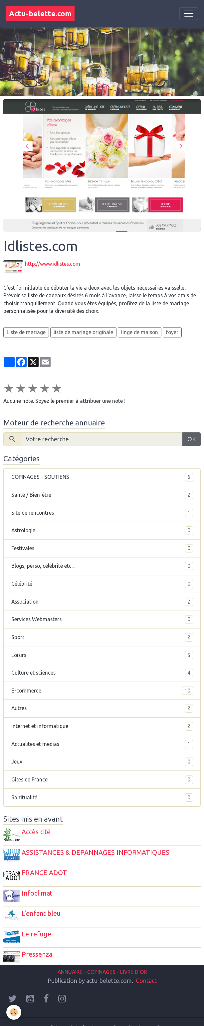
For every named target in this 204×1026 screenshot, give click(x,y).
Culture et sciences (102, 671)
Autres (102, 707)
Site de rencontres (102, 511)
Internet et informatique (102, 725)
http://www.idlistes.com (54, 264)
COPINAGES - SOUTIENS (102, 476)
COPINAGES (101, 960)
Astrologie (102, 529)
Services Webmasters (102, 618)
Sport (102, 636)
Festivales (102, 547)
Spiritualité (102, 796)
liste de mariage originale (83, 330)
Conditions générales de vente (75, 1016)
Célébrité (102, 582)
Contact (146, 968)
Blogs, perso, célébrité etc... (102, 564)
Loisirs (102, 653)
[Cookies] (14, 1012)
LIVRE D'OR (133, 960)
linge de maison (139, 330)
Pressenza (38, 944)
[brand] (40, 13)
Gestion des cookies (141, 1016)
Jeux (102, 760)
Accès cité (37, 830)
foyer (172, 330)
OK (191, 437)
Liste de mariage (26, 330)
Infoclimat (38, 887)
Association (102, 600)
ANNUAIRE (70, 960)
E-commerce (102, 689)
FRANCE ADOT (45, 868)
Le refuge (38, 925)
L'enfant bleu (42, 906)
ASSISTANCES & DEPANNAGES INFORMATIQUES (97, 849)
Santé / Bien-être (102, 493)
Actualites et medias (102, 742)
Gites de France (102, 778)
